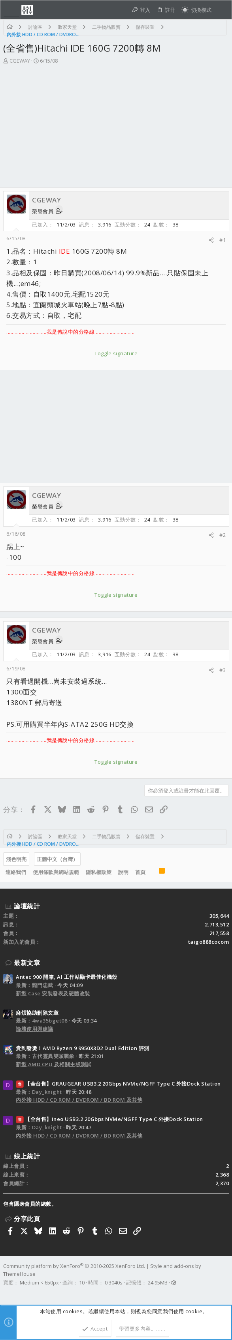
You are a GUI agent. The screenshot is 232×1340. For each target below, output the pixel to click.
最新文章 (27, 962)
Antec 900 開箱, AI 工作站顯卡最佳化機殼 (66, 976)
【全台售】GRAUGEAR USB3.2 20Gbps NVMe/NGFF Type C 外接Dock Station (118, 1083)
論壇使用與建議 (34, 1028)
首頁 (140, 872)
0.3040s (114, 1282)
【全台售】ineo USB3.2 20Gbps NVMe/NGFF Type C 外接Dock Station (109, 1119)
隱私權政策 (98, 872)
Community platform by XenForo (74, 1265)
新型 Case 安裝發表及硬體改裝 (53, 993)
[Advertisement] (116, 128)
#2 (222, 534)
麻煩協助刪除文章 (37, 1012)
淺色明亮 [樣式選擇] (16, 859)
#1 (222, 239)
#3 (222, 670)
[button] (11, 10)
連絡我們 (16, 872)
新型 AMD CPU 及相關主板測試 (53, 1064)
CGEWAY (19, 60)
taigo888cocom (208, 941)
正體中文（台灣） (57, 859)
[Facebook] (6, 1292)
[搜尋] (221, 10)
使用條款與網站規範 (56, 872)
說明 (123, 872)
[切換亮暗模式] (196, 10)
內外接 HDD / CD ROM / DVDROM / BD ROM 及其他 (79, 1099)
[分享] (211, 240)
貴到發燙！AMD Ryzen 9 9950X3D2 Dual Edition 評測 (82, 1048)
